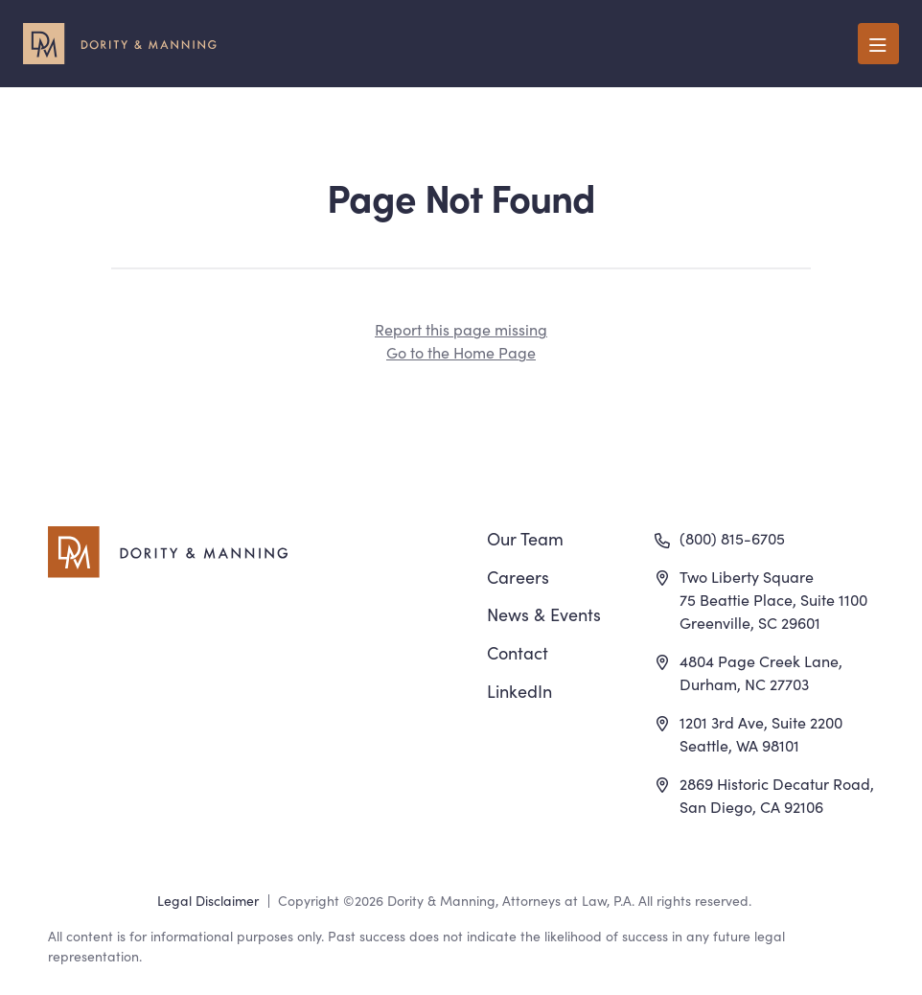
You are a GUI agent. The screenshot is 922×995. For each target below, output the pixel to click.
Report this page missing (461, 328)
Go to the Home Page (461, 351)
